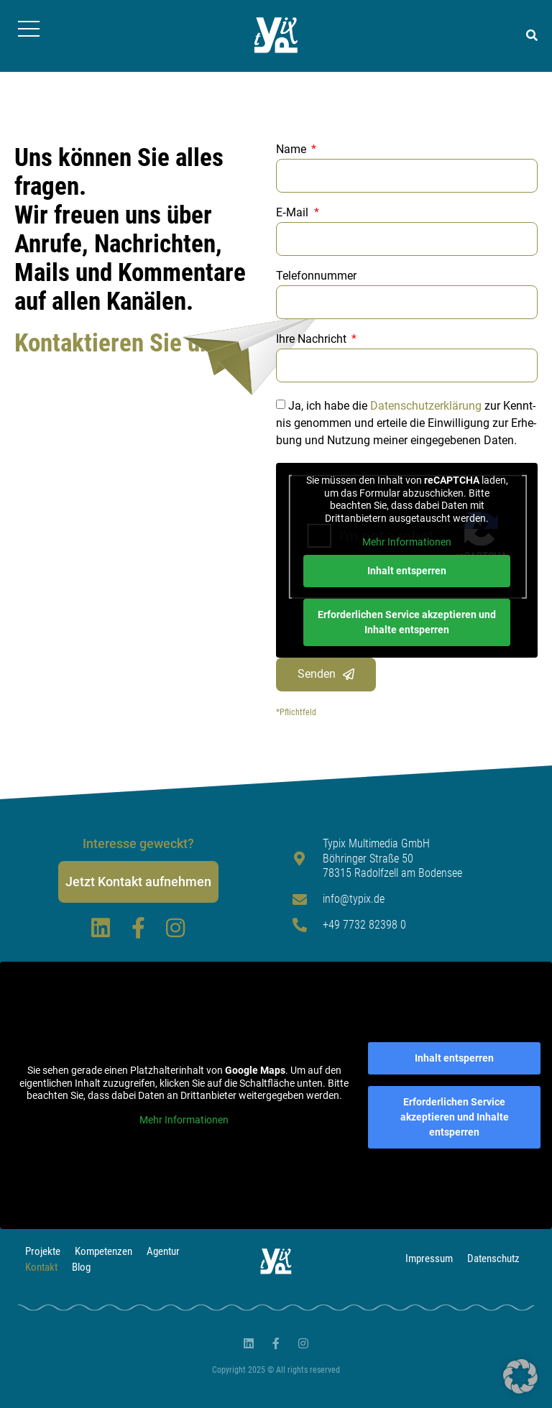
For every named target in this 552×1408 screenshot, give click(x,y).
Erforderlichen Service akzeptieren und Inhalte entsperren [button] (407, 622)
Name (292, 150)
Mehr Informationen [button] (406, 542)
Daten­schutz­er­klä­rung (426, 406)
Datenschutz (493, 1258)
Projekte (42, 1251)
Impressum (429, 1258)
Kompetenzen (103, 1251)
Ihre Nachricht (312, 339)
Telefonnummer (317, 276)
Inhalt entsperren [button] (406, 570)
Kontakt (41, 1267)
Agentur (163, 1251)
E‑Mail (293, 213)
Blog (81, 1267)
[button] (532, 36)
